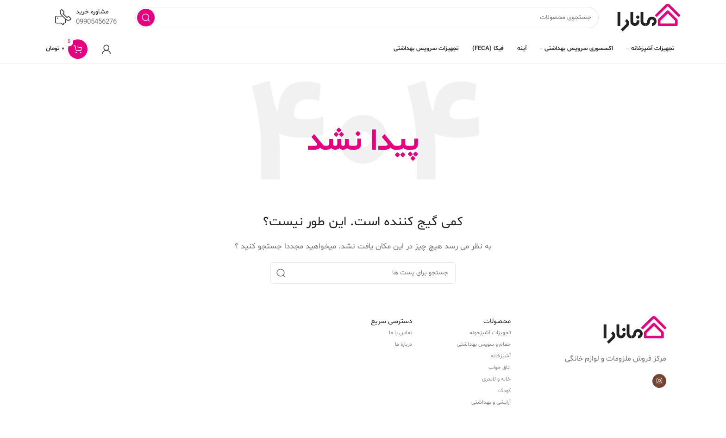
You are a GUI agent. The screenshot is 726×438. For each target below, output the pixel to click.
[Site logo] (648, 19)
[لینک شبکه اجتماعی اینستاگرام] (659, 383)
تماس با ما (400, 334)
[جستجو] (367, 18)
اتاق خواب (499, 369)
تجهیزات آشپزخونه (490, 334)
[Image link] (634, 332)
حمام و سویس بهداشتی (484, 346)
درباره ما (403, 346)
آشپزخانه (501, 358)
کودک (504, 392)
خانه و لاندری (496, 381)
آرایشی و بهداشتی (491, 404)
